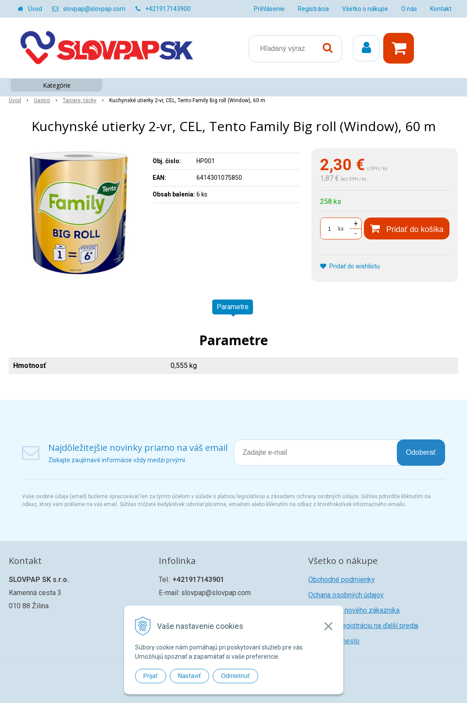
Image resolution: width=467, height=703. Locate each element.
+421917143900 (168, 8)
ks (341, 229)
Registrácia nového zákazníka (353, 610)
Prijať (150, 675)
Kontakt (441, 8)
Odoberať (421, 452)
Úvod (35, 8)
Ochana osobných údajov (346, 595)
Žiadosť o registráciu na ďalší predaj (363, 625)
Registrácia (313, 8)
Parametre (233, 307)
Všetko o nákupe (365, 8)
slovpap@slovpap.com (94, 8)
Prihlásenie (269, 8)
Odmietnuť (235, 675)
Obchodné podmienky (341, 579)
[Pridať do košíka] (406, 228)
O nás (409, 8)
